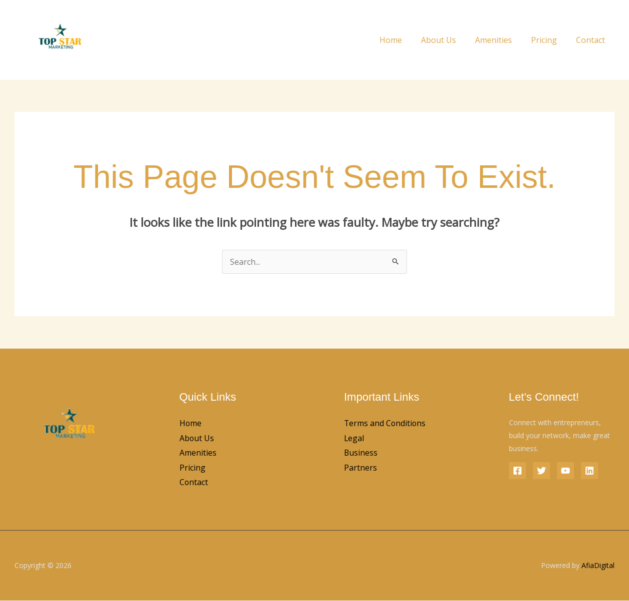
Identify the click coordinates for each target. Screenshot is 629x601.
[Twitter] (541, 470)
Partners (360, 468)
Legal (354, 438)
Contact (592, 39)
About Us (449, 39)
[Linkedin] (589, 470)
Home (404, 39)
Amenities (501, 39)
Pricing (549, 39)
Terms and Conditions (385, 423)
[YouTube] (565, 470)
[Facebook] (517, 470)
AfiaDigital (598, 566)
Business (361, 453)
